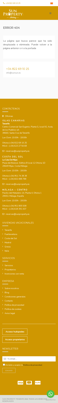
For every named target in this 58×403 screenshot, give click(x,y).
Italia (7, 251)
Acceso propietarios (15, 339)
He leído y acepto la (23, 365)
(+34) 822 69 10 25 (18, 142)
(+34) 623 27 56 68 (18, 146)
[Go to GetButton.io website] (51, 400)
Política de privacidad (14, 305)
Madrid (8, 242)
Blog (7, 292)
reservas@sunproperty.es (18, 151)
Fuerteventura (11, 234)
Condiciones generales (15, 296)
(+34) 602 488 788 (17, 179)
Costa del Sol (11, 238)
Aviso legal (10, 313)
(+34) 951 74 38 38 (18, 176)
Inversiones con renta (14, 273)
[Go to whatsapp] (50, 394)
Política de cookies (13, 309)
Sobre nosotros (12, 288)
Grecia (8, 246)
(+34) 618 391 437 (17, 209)
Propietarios (10, 269)
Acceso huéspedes (15, 331)
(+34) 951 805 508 (17, 205)
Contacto (9, 301)
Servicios (9, 265)
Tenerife (8, 230)
